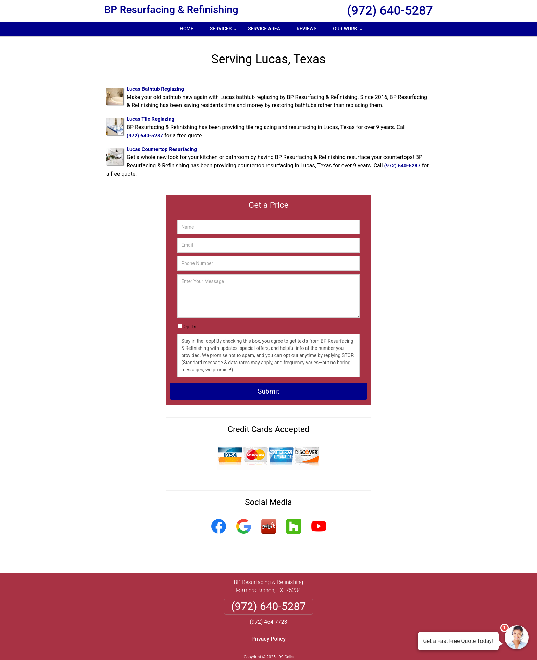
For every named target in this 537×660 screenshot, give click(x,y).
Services (224, 31)
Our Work (348, 31)
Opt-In (189, 326)
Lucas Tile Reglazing (150, 119)
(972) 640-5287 (390, 10)
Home (186, 28)
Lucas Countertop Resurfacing (162, 149)
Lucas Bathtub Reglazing (155, 89)
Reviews (306, 28)
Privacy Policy (268, 639)
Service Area (264, 28)
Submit (268, 391)
